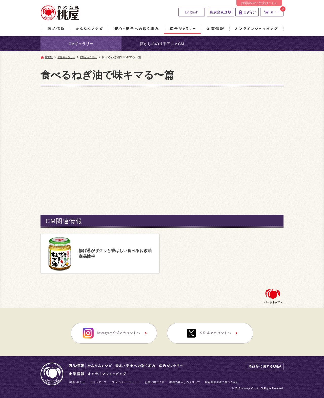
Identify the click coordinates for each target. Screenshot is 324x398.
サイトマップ (98, 382)
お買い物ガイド (154, 382)
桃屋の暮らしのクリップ (184, 382)
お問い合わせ (76, 382)
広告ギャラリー (66, 57)
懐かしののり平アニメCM (162, 43)
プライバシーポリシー (126, 382)
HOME (49, 57)
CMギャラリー (81, 43)
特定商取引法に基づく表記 (221, 382)
